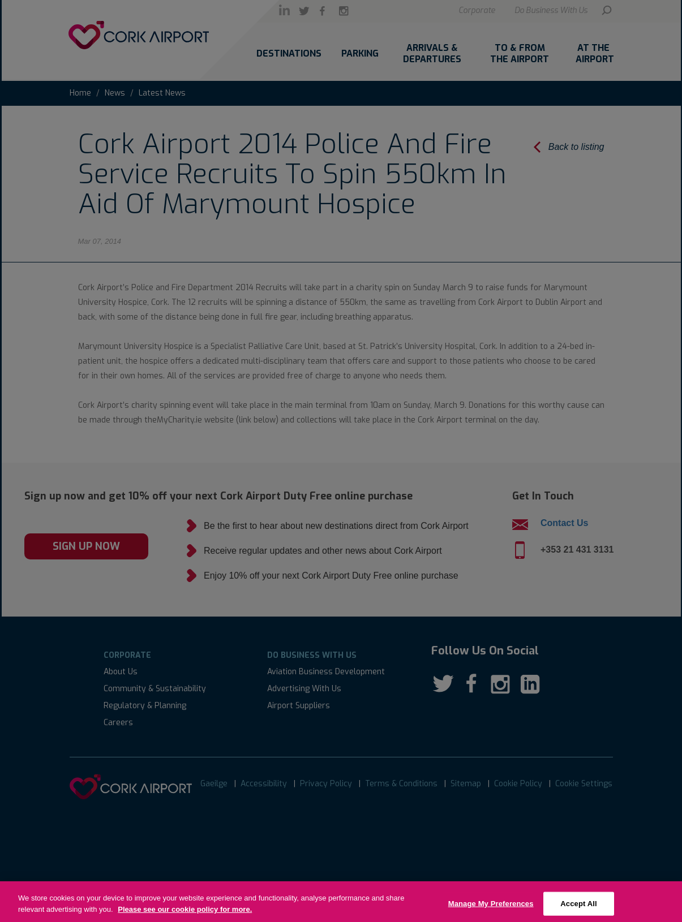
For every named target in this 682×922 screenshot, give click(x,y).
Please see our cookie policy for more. (185, 916)
